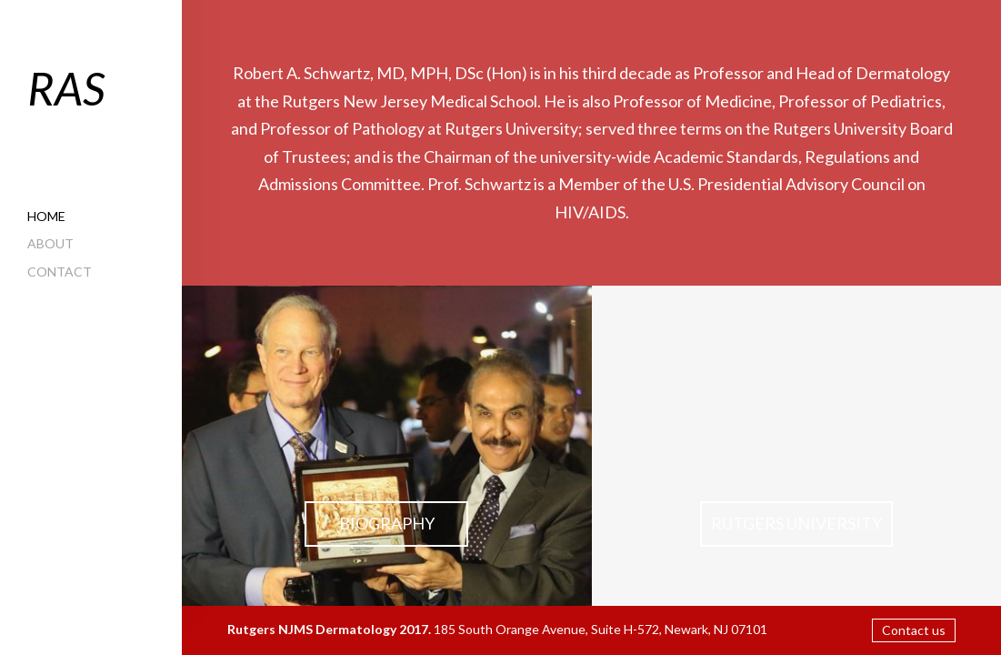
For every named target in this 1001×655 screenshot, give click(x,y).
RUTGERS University (796, 523)
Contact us (914, 630)
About (50, 243)
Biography (387, 523)
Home (46, 216)
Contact (59, 271)
